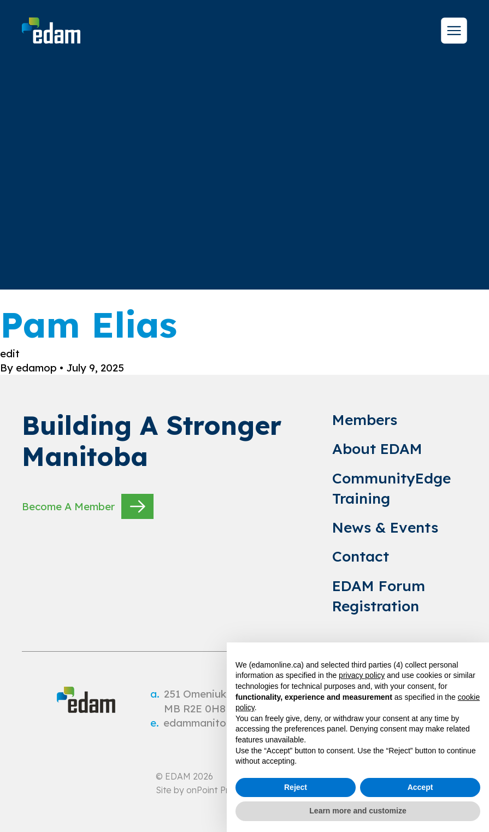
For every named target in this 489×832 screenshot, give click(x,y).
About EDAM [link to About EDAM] (377, 448)
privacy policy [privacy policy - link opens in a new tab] (362, 675)
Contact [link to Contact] (360, 556)
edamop (38, 367)
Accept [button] (420, 787)
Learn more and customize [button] (357, 810)
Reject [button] (295, 787)
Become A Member (88, 506)
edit (10, 353)
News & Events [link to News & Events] (385, 527)
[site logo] (51, 30)
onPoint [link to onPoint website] (201, 789)
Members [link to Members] (364, 419)
